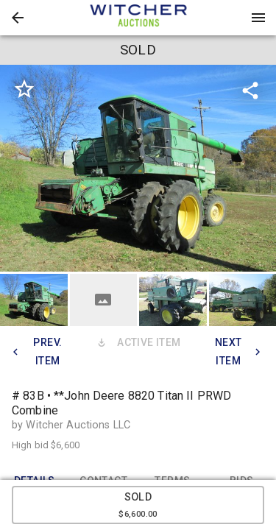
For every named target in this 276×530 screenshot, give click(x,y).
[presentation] (138, 17)
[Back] (17, 17)
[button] (17, 17)
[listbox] (138, 168)
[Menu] (258, 17)
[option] (138, 168)
